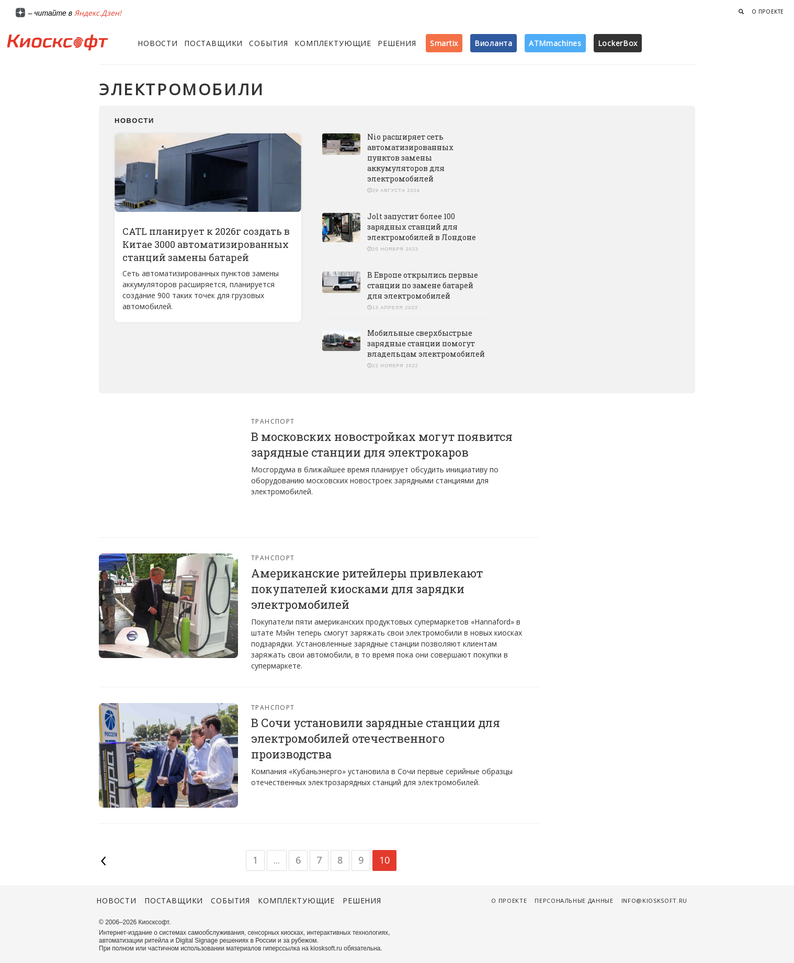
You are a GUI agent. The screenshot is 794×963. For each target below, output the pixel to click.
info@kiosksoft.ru (654, 900)
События (268, 43)
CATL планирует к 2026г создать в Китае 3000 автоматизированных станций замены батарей (206, 244)
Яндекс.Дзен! (97, 13)
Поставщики (213, 43)
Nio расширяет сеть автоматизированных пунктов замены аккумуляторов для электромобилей (410, 158)
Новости (158, 43)
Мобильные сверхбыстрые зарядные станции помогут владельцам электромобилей (426, 343)
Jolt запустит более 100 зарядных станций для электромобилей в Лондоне (421, 226)
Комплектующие (332, 43)
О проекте (768, 11)
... (277, 860)
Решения (397, 43)
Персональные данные (574, 900)
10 (384, 860)
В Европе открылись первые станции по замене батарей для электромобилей (422, 285)
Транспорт (273, 421)
